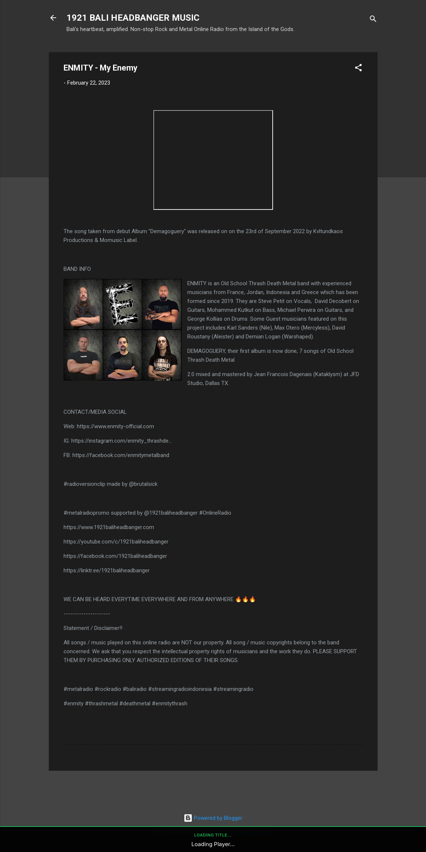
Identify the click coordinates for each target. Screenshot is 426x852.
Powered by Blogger (213, 818)
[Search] (373, 20)
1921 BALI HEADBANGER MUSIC (133, 18)
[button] (358, 69)
